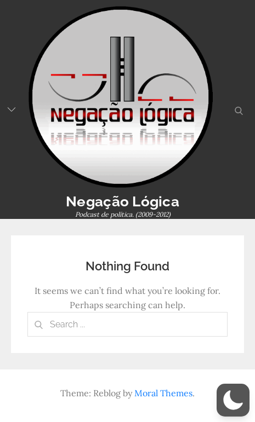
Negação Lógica (122, 201)
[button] (233, 400)
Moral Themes (163, 393)
